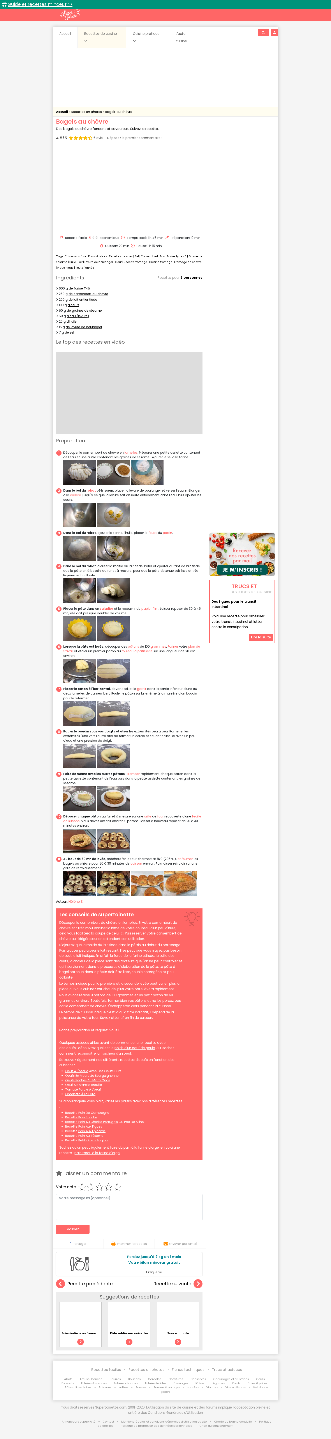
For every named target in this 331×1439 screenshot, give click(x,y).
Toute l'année (85, 268)
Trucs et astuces (227, 1369)
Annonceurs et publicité (78, 1421)
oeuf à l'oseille (76, 1071)
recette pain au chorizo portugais (91, 1122)
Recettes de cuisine (100, 37)
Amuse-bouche (91, 1379)
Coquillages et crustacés (231, 1379)
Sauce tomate (178, 1333)
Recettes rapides (121, 256)
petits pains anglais (93, 1140)
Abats (68, 1379)
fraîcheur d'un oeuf (115, 1053)
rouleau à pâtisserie (137, 651)
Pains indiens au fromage (81, 1333)
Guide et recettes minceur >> (40, 4)
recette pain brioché (81, 1117)
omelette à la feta (80, 1094)
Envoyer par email (180, 1244)
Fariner (173, 646)
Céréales (154, 1379)
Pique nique (65, 268)
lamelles (131, 452)
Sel (137, 256)
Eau (162, 256)
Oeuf (118, 262)
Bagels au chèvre (118, 112)
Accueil (65, 33)
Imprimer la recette (129, 1244)
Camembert (149, 256)
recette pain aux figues (83, 1126)
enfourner (185, 859)
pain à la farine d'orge (141, 1147)
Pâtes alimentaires (78, 1387)
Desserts (68, 1383)
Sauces (141, 1387)
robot (91, 490)
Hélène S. (76, 901)
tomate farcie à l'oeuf (83, 1089)
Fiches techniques (188, 1369)
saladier (106, 608)
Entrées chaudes (126, 1383)
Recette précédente (84, 1283)
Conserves (198, 1379)
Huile (72, 262)
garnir (141, 689)
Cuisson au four (75, 256)
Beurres (115, 1379)
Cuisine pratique (146, 37)
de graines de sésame (84, 310)
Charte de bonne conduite (233, 1421)
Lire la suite (261, 637)
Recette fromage (135, 262)
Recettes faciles (106, 1369)
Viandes (212, 1387)
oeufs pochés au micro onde (87, 1080)
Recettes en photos (87, 112)
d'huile (72, 321)
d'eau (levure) (78, 316)
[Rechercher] (263, 32)
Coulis (260, 1379)
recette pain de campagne (87, 1112)
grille (147, 816)
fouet (152, 533)
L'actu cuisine (181, 37)
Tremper (133, 774)
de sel (69, 332)
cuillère (75, 495)
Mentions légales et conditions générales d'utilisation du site (164, 1421)
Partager (78, 1244)
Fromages (181, 1383)
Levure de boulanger (99, 262)
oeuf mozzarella (77, 1085)
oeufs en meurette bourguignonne (92, 1075)
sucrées (193, 1387)
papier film (149, 608)
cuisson (136, 863)
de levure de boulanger (84, 327)
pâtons (133, 646)
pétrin (167, 533)
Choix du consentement (216, 1426)
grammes (158, 646)
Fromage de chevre (188, 262)
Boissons (134, 1379)
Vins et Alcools (235, 1387)
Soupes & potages (166, 1387)
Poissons (105, 1387)
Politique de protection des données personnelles (156, 1426)
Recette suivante (177, 1283)
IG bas (199, 1383)
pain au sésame (90, 1135)
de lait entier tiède (83, 299)
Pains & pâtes (97, 256)
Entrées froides (155, 1383)
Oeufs (236, 1383)
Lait (80, 262)
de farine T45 (79, 288)
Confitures (176, 1379)
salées (123, 1387)
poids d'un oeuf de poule (134, 1048)
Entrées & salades (94, 1383)
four (160, 816)
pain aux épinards (92, 1131)
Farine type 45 (177, 256)
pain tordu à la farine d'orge (97, 1153)
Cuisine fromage (160, 262)
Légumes (218, 1383)
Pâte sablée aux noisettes (129, 1333)
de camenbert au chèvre (88, 294)
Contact (108, 1421)
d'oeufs (73, 305)
